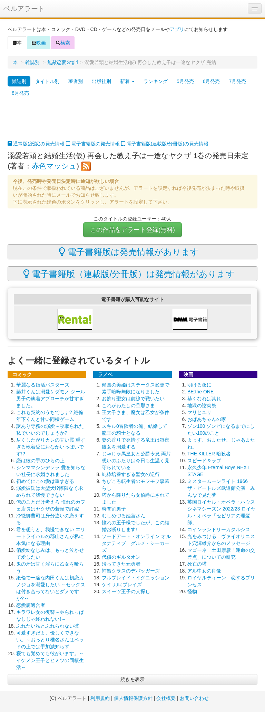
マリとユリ (199, 412)
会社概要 (166, 698)
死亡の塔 (197, 564)
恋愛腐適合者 (30, 605)
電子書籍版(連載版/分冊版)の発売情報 (164, 143)
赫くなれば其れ (204, 398)
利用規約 (100, 698)
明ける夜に (199, 385)
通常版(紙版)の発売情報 (36, 143)
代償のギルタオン (121, 557)
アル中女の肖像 (204, 571)
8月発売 (20, 93)
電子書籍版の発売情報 (93, 143)
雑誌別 (32, 62)
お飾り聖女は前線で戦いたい (133, 398)
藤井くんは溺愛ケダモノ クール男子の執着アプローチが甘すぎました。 (50, 398)
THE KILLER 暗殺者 (209, 453)
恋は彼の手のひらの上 (40, 460)
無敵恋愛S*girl (62, 62)
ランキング (156, 81)
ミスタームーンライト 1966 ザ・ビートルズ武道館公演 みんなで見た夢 (221, 488)
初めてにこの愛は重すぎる (45, 481)
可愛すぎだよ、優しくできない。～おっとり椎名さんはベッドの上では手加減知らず (50, 639)
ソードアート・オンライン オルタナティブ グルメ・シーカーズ (136, 543)
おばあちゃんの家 (206, 419)
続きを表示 (132, 679)
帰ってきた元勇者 (121, 564)
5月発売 (185, 81)
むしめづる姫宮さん (123, 515)
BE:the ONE (200, 391)
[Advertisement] (132, 123)
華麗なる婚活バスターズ (42, 385)
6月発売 (211, 81)
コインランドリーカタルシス (218, 529)
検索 (63, 42)
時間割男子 (114, 509)
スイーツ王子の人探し (126, 591)
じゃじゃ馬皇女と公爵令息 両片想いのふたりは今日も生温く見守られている (136, 460)
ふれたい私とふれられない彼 (47, 626)
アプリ (177, 29)
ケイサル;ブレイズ (122, 584)
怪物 (192, 591)
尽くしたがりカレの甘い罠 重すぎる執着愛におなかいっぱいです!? (50, 446)
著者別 (75, 81)
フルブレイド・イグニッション (135, 577)
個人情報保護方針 (133, 698)
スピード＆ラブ (204, 460)
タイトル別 (47, 81)
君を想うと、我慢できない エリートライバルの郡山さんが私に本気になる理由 (50, 536)
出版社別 (101, 81)
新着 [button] (127, 81)
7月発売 (237, 81)
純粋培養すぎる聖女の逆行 (131, 474)
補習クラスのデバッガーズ (131, 571)
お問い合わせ (194, 698)
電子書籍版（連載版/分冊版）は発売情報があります (129, 274)
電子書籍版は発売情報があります (129, 252)
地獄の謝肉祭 (201, 405)
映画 (38, 42)
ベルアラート (24, 8)
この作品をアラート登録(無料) (132, 229)
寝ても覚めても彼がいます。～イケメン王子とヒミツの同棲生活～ (50, 660)
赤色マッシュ (54, 166)
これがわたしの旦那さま (128, 405)
